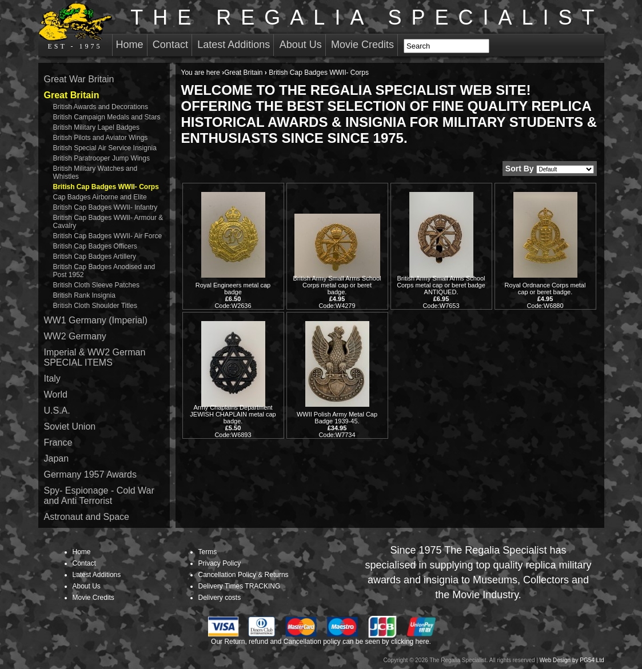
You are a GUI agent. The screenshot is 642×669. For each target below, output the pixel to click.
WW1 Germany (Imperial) (95, 320)
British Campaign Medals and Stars (107, 117)
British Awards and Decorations (101, 107)
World (56, 394)
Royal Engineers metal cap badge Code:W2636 (233, 295)
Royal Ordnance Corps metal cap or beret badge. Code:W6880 (545, 295)
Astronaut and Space (86, 517)
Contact (170, 44)
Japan (56, 458)
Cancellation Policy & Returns (243, 575)
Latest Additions (233, 44)
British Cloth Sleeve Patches (96, 285)
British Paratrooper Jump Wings (101, 158)
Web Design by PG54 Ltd (572, 660)
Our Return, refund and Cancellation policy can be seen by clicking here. (321, 642)
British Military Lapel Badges (96, 127)
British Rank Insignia (84, 295)
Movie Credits (362, 44)
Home (129, 44)
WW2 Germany (75, 336)
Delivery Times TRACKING (239, 586)
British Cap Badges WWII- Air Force (107, 236)
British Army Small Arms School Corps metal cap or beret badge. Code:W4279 (337, 292)
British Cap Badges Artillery (94, 257)
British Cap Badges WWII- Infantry (105, 207)
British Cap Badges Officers (95, 246)
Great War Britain (79, 79)
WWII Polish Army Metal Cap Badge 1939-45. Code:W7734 (337, 424)
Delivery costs (219, 598)
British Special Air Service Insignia (105, 148)
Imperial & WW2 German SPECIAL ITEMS (95, 357)
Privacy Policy (219, 563)
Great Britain (243, 73)
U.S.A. (57, 410)
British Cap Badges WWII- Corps (106, 187)
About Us (301, 44)
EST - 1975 (75, 26)
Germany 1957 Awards (90, 474)
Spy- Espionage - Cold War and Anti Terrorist (99, 496)
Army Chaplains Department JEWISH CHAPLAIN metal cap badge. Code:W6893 (233, 421)
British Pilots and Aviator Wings (100, 138)
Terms (207, 552)
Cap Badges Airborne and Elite (100, 197)
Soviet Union (70, 426)
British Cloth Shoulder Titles (95, 306)
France (58, 442)
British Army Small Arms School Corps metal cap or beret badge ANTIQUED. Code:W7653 (441, 292)
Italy (52, 378)
